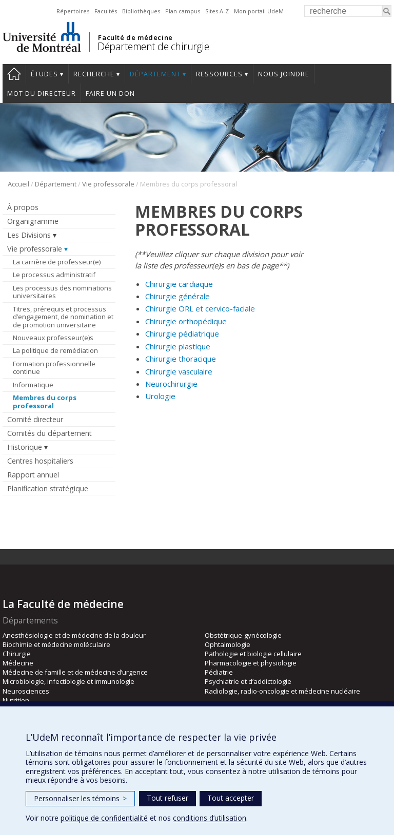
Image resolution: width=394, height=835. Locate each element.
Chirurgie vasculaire (178, 371)
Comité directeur (35, 419)
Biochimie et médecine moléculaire (56, 644)
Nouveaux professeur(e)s (53, 337)
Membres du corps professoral (44, 401)
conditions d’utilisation (209, 818)
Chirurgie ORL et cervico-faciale (200, 308)
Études (44, 74)
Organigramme (32, 221)
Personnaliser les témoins (80, 798)
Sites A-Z (217, 11)
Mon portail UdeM (259, 11)
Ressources (219, 74)
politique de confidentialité (104, 818)
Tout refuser (167, 798)
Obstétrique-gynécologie (243, 635)
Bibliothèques (141, 11)
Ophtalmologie (227, 644)
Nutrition (16, 700)
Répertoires (72, 11)
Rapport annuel (33, 474)
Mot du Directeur (41, 93)
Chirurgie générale (177, 296)
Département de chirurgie (153, 46)
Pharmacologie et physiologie (251, 662)
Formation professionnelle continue (54, 368)
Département (155, 74)
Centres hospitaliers (40, 461)
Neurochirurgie (171, 384)
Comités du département (49, 433)
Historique (24, 447)
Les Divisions (29, 235)
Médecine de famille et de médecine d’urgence (75, 672)
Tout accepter (230, 798)
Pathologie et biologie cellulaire (253, 653)
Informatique (33, 384)
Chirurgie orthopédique (186, 321)
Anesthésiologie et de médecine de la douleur (74, 635)
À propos (22, 207)
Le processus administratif (54, 274)
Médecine (18, 662)
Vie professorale (108, 184)
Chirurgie (17, 653)
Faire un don (110, 93)
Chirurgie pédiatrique (182, 333)
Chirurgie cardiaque (179, 284)
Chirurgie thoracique (180, 358)
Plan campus (182, 11)
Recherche (93, 74)
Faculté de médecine (135, 37)
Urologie (160, 396)
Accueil (18, 184)
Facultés (105, 11)
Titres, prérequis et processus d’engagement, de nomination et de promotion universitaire (63, 316)
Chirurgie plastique (177, 346)
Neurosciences (26, 691)
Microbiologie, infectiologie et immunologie (68, 681)
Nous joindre (283, 74)
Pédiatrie (219, 672)
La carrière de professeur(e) (57, 261)
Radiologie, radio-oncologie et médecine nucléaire (282, 691)
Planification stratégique (47, 488)
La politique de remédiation (55, 350)
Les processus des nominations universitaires (62, 292)
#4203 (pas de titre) (14, 74)
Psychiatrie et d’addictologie (248, 681)
